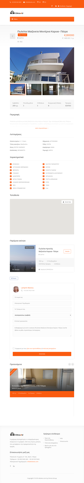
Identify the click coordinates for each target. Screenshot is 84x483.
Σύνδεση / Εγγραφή (65, 6)
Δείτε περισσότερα (42, 128)
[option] (42, 65)
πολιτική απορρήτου (49, 348)
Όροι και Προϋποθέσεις (49, 439)
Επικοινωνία (64, 441)
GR (39, 2)
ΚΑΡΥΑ (21, 38)
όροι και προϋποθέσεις (34, 348)
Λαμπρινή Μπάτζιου (46, 269)
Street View (68, 202)
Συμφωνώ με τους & (35, 348)
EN (44, 2)
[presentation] (26, 341)
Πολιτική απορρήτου (51, 443)
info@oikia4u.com (30, 2)
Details (67, 251)
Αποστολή (42, 354)
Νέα (61, 438)
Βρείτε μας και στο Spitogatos (50, 446)
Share (14, 278)
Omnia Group (52, 478)
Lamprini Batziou (27, 288)
